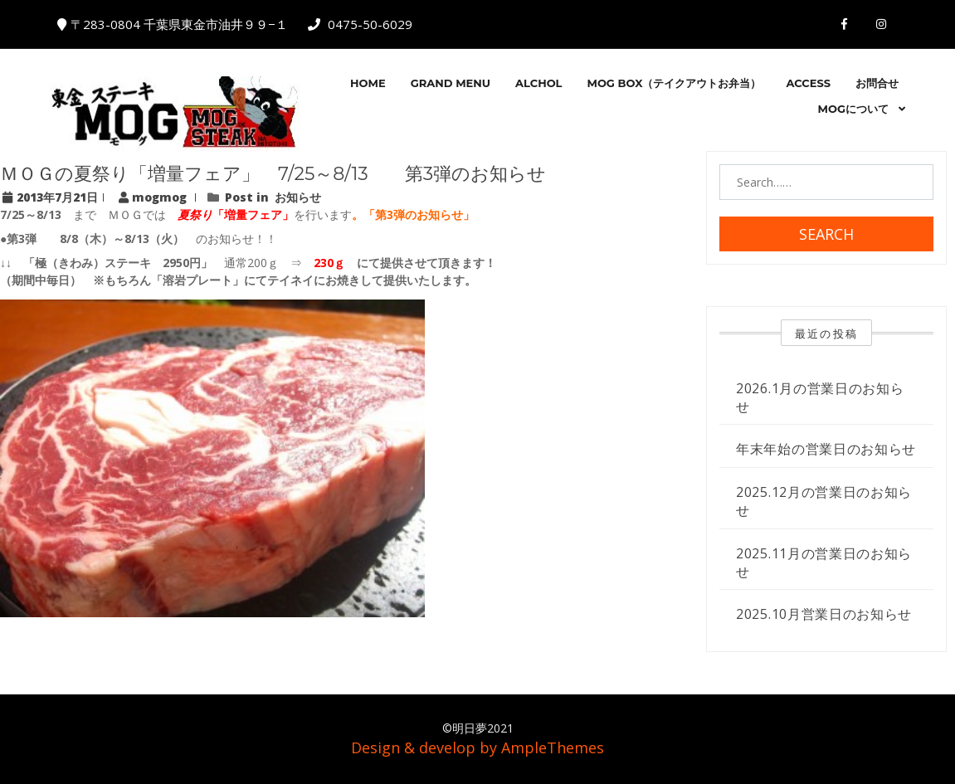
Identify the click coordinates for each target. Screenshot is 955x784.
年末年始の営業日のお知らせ (826, 449)
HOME (368, 83)
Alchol (538, 83)
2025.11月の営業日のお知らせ (824, 562)
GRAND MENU (450, 83)
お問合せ (877, 83)
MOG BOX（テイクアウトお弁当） (674, 83)
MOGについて (853, 108)
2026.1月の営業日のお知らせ (820, 397)
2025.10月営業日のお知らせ (824, 614)
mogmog (154, 197)
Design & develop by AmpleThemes (477, 747)
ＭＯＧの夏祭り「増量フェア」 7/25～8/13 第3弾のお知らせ (273, 174)
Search (826, 234)
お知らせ (298, 197)
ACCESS (808, 83)
